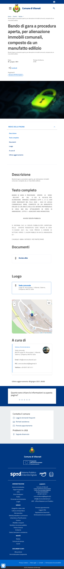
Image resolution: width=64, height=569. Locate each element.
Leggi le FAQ (42, 510)
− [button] (14, 304)
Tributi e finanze (18, 527)
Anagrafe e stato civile (18, 508)
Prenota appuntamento (42, 507)
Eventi (18, 544)
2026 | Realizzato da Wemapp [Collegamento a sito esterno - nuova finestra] (32, 567)
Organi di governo (18, 489)
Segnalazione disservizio (42, 512)
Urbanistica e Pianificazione (18, 518)
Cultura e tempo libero (18, 511)
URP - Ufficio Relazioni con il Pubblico (42, 501)
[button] (54, 2)
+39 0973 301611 (42, 494)
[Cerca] (54, 8)
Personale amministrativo (18, 499)
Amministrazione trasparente (18, 554)
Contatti (42, 484)
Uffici (18, 492)
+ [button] (14, 302)
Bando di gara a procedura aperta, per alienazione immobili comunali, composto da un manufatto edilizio (31, 19)
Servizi (18, 505)
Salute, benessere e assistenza (18, 532)
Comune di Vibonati (31, 8)
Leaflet (41, 332)
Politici (18, 497)
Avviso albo (23, 257)
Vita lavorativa (18, 513)
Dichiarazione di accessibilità (42, 515)
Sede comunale (25, 285)
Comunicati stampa (18, 541)
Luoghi (18, 501)
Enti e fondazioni (18, 494)
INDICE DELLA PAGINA (16, 126)
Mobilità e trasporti (18, 523)
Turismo (18, 520)
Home (9, 16)
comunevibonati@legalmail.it (42, 496)
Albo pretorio (18, 552)
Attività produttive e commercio (18, 515)
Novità (15, 16)
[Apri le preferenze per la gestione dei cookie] (3, 565)
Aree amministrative (18, 487)
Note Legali (33, 563)
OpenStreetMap (48, 332)
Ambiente (18, 530)
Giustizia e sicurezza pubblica (18, 525)
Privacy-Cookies (23, 563)
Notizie (20, 16)
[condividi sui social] (12, 67)
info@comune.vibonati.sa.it (42, 499)
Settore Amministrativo (22, 347)
